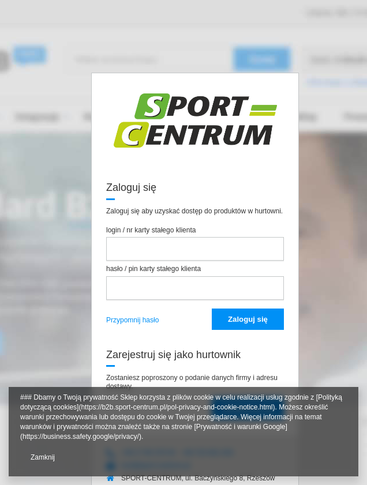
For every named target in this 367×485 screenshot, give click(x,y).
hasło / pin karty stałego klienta (153, 269)
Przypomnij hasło (132, 320)
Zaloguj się (248, 319)
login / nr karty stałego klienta (151, 230)
